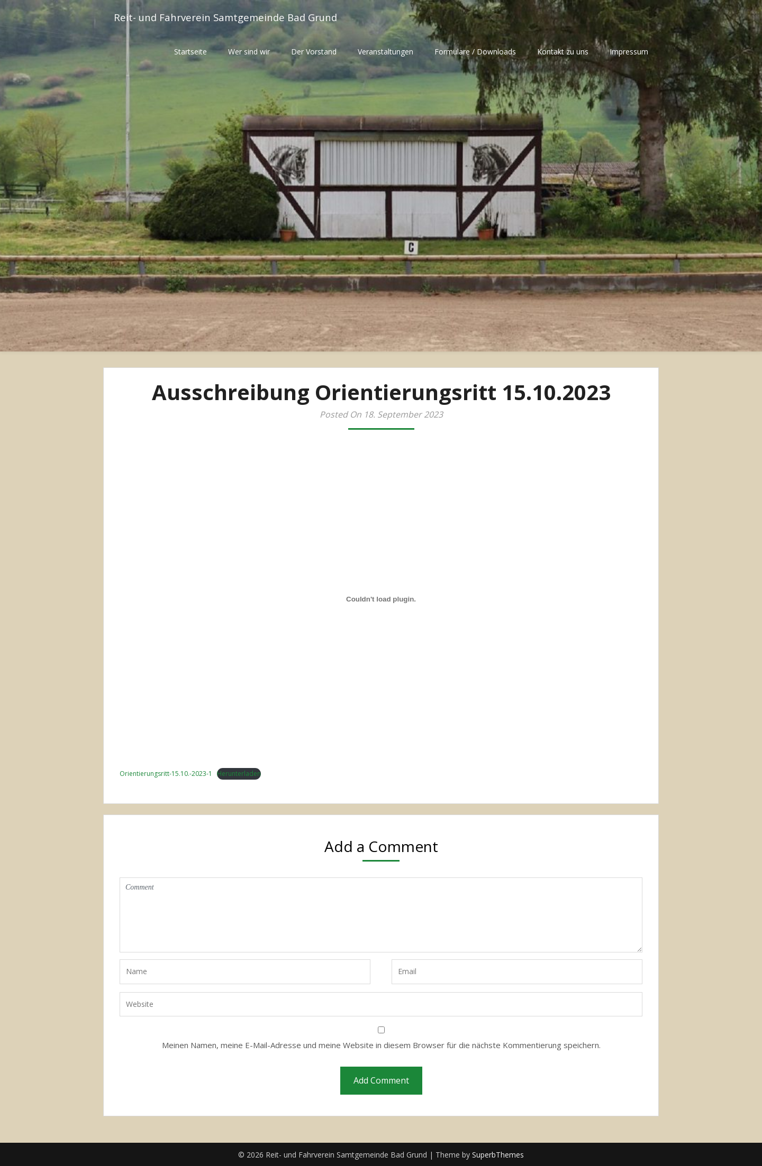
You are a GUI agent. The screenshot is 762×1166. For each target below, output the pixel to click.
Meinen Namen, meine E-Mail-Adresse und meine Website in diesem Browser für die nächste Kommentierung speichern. (381, 1045)
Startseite (190, 52)
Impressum (629, 52)
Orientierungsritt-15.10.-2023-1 (166, 773)
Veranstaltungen (385, 52)
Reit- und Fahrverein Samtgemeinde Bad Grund (232, 17)
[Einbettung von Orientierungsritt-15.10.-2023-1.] (381, 599)
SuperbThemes (498, 1155)
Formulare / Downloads (475, 52)
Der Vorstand (314, 52)
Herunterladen (239, 773)
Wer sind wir (249, 52)
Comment (381, 914)
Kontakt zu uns (562, 52)
